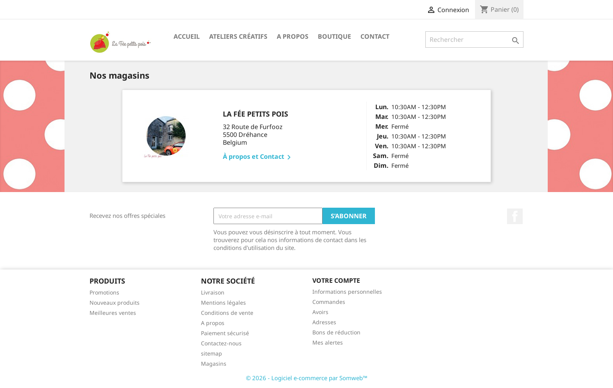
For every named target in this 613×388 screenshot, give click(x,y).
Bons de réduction (336, 332)
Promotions (104, 292)
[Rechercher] (474, 39)
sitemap (211, 353)
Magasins (213, 363)
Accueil (187, 36)
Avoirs (320, 312)
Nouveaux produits (115, 302)
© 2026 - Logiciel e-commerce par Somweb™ (306, 378)
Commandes (328, 301)
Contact (374, 36)
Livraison (212, 292)
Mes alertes (327, 342)
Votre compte (336, 280)
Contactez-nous (221, 343)
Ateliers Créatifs (238, 36)
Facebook (515, 216)
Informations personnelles (347, 291)
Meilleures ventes (113, 312)
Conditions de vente (227, 312)
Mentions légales (223, 302)
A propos (292, 36)
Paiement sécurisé (225, 333)
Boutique (334, 36)
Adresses (324, 322)
